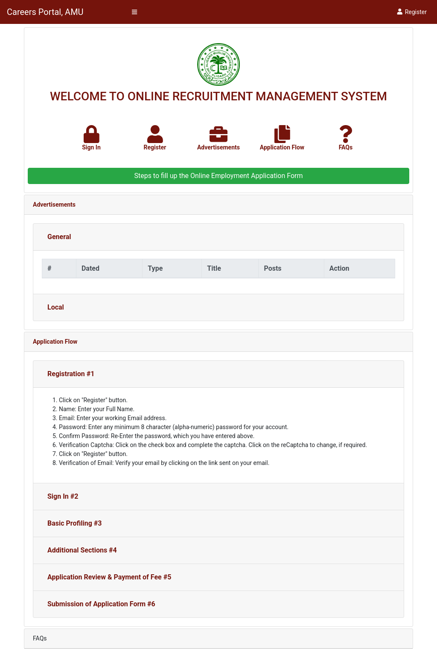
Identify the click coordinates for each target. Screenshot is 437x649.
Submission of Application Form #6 (101, 604)
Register (411, 12)
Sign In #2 (62, 496)
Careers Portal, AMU (45, 12)
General (59, 237)
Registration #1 (70, 374)
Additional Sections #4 (82, 550)
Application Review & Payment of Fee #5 (109, 577)
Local (55, 307)
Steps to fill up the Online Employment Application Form (218, 176)
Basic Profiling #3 (74, 523)
